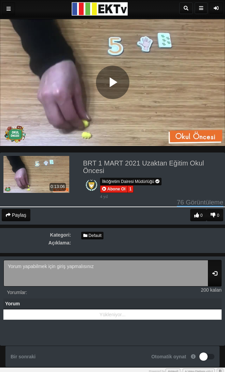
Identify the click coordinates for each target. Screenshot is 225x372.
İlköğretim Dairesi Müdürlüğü (130, 181)
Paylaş (16, 215)
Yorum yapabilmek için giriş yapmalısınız (105, 273)
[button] (114, 189)
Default (92, 235)
